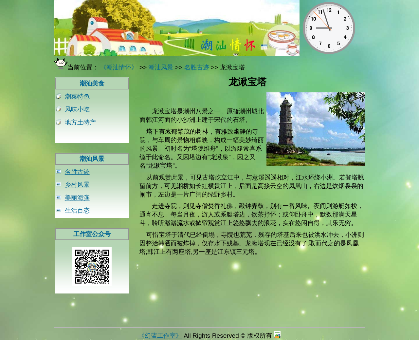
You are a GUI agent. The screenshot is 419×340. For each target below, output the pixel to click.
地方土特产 (80, 122)
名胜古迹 (77, 171)
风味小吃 (77, 109)
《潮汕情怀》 (118, 67)
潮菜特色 (77, 96)
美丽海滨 (77, 197)
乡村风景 (77, 184)
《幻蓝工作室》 (160, 335)
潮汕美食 (92, 83)
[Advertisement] (252, 309)
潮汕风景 (92, 158)
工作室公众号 (92, 234)
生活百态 (77, 210)
